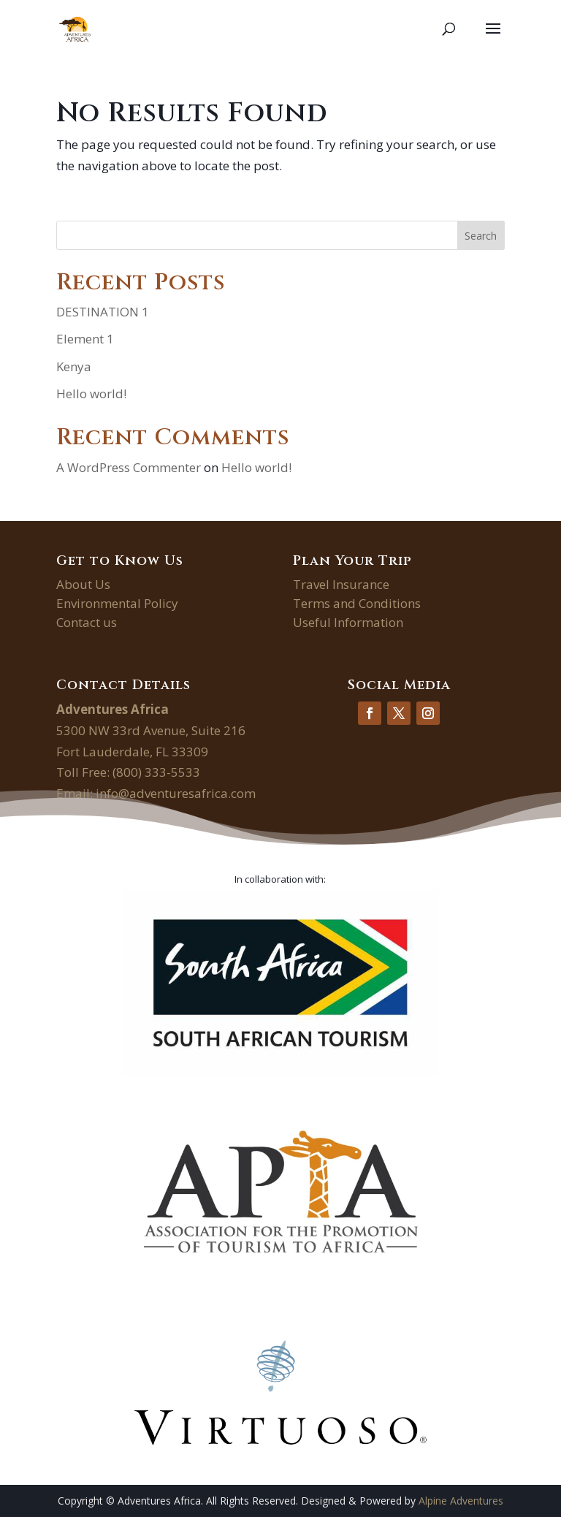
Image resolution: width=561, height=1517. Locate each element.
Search (481, 236)
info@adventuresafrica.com (176, 793)
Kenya (73, 366)
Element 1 (85, 338)
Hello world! (91, 393)
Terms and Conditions (357, 603)
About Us (83, 584)
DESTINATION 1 (102, 311)
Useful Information (348, 622)
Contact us (86, 622)
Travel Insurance (341, 584)
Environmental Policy (117, 603)
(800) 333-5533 (156, 772)
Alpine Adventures (461, 1501)
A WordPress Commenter (128, 467)
